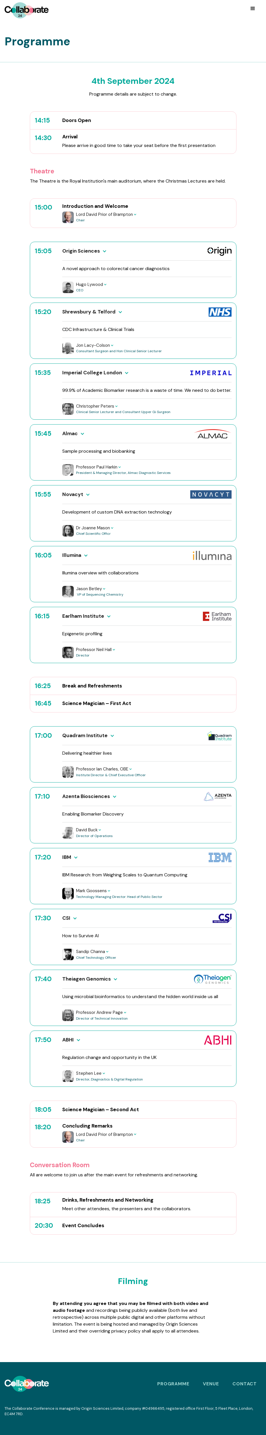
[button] (252, 10)
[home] (26, 10)
